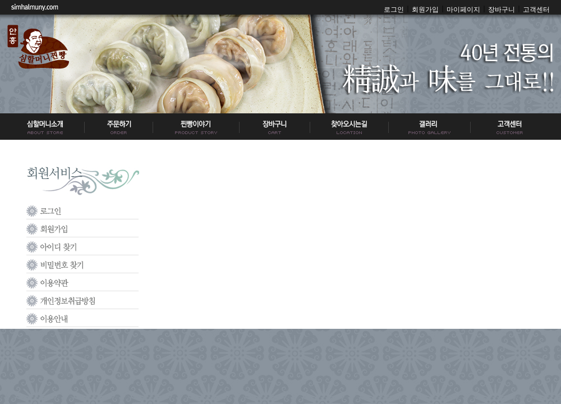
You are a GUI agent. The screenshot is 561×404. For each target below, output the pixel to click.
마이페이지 (463, 9)
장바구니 (501, 9)
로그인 (394, 9)
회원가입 (425, 9)
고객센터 (536, 9)
